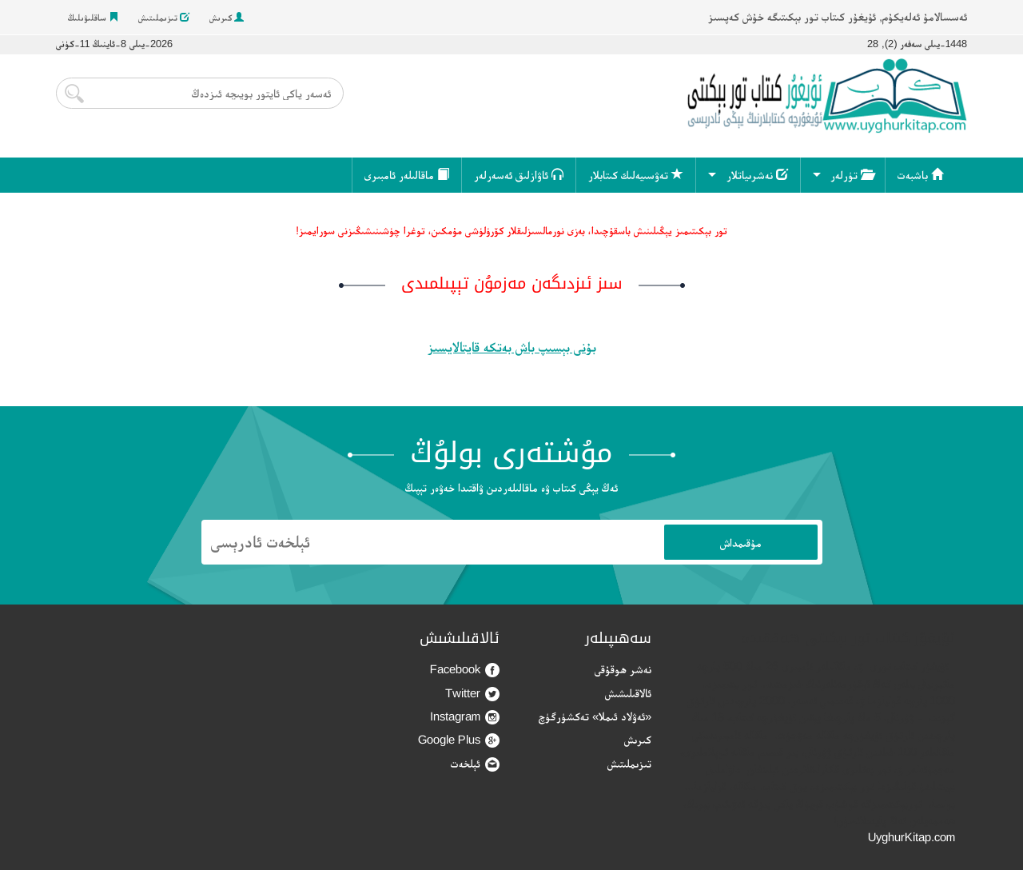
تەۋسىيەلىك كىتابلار (635, 175)
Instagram (465, 716)
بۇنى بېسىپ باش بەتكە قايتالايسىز (512, 347)
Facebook (465, 669)
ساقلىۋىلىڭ (93, 17)
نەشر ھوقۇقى (623, 669)
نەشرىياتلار (757, 175)
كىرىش (226, 17)
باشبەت (920, 175)
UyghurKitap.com (911, 837)
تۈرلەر (851, 175)
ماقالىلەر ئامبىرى (406, 175)
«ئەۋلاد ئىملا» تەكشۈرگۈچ (595, 716)
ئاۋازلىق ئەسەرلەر (518, 175)
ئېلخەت (475, 764)
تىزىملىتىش (163, 17)
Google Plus (459, 740)
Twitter (472, 693)
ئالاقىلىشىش (628, 693)
